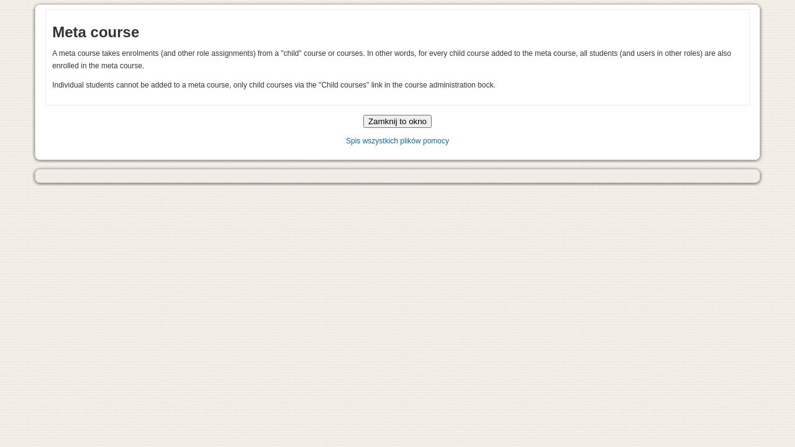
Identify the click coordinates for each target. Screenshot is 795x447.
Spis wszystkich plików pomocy (397, 141)
